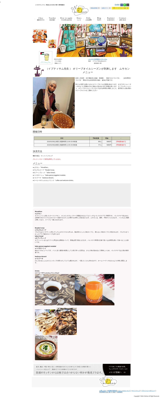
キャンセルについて (124, 390)
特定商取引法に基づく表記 (107, 392)
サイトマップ (136, 390)
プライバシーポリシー (148, 390)
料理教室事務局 (112, 390)
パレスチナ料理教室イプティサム (97, 59)
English (117, 4)
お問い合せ (102, 390)
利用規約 (119, 392)
